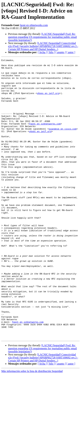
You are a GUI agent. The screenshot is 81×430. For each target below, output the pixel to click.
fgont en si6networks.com (34, 25)
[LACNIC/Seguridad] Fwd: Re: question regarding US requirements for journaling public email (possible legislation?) (42, 37)
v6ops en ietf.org (48, 100)
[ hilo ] (51, 52)
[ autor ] (70, 52)
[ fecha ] (42, 52)
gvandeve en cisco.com (62, 143)
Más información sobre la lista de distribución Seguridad (32, 427)
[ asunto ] (61, 52)
